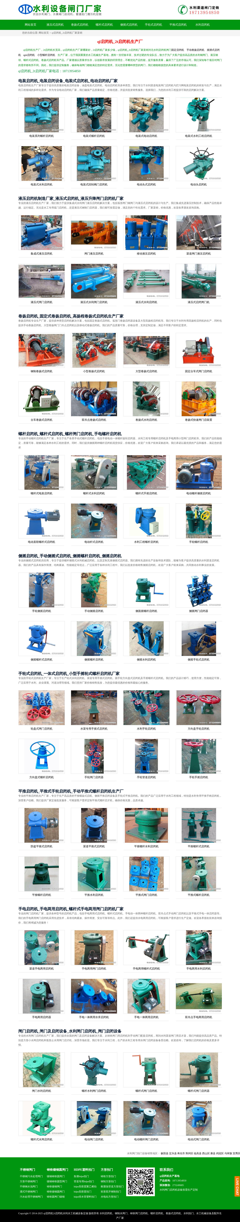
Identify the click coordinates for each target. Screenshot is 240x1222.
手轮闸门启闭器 (93, 777)
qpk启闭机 (29, 55)
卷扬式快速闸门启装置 (198, 419)
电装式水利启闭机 (41, 184)
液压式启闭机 (55, 24)
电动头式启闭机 (146, 184)
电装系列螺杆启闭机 (41, 135)
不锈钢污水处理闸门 (31, 1176)
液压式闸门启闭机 (41, 302)
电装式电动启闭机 (146, 135)
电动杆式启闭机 (93, 541)
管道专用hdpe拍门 (84, 1181)
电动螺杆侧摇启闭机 (198, 493)
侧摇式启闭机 (129, 24)
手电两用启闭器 (41, 1017)
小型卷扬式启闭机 (94, 371)
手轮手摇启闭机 (198, 777)
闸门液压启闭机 (93, 253)
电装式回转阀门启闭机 (94, 184)
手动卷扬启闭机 (195, 50)
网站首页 (30, 24)
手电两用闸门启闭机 (94, 968)
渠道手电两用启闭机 (41, 968)
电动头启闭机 (198, 184)
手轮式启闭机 (153, 24)
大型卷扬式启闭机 (146, 371)
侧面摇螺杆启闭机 (146, 611)
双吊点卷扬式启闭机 (94, 419)
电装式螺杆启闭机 (94, 135)
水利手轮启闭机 (146, 728)
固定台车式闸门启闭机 (198, 371)
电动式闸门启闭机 (198, 1139)
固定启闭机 (177, 50)
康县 (222, 1153)
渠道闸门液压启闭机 (198, 253)
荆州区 (198, 1153)
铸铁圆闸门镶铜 (56, 1196)
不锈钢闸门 (27, 1169)
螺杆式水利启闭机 (94, 493)
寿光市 (190, 1153)
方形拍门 (107, 1169)
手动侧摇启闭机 (93, 611)
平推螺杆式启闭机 (198, 846)
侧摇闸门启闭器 (198, 611)
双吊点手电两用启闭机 (198, 1017)
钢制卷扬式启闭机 (41, 371)
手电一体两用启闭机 (146, 1017)
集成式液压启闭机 (41, 253)
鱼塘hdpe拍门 (81, 1176)
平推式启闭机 (178, 24)
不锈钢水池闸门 (29, 1186)
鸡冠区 (229, 1153)
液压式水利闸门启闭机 (94, 302)
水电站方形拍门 (110, 1196)
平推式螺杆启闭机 (198, 894)
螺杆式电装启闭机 (41, 493)
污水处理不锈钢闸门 (31, 1196)
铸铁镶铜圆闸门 (57, 1169)
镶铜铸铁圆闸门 (56, 1176)
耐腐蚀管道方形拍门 (112, 1186)
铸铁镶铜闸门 (54, 1186)
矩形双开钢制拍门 (111, 1191)
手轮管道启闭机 (146, 777)
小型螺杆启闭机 (46, 55)
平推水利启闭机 (93, 894)
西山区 (215, 1153)
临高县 (207, 1153)
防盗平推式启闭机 (41, 846)
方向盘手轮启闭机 (198, 728)
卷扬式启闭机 (79, 24)
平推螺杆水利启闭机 (146, 846)
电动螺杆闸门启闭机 (146, 1139)
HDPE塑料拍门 (84, 1169)
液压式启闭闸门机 (198, 302)
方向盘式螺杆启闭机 (41, 777)
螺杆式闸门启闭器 (198, 1090)
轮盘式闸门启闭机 (41, 728)
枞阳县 (174, 1153)
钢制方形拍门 (108, 1181)
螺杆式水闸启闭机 (41, 1139)
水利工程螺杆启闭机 (146, 541)
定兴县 (182, 1153)
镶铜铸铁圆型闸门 (57, 1181)
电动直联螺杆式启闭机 (41, 541)
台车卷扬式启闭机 (41, 419)
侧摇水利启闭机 (146, 659)
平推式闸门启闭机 (146, 894)
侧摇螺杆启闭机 (93, 659)
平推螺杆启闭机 (41, 894)
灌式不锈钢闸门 (29, 1191)
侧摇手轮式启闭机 (198, 659)
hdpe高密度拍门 (82, 1191)
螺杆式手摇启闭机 (146, 493)
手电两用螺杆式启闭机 (146, 968)
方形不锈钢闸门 (29, 1181)
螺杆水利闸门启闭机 (94, 1090)
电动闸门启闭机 (93, 1139)
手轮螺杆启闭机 (198, 541)
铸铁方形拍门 (108, 1176)
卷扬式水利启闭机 (146, 419)
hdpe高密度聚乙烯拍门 (85, 1187)
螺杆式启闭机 (104, 24)
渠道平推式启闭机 (94, 846)
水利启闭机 (202, 24)
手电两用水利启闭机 (198, 968)
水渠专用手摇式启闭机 (94, 728)
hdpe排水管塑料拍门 (85, 1196)
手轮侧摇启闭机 (41, 611)
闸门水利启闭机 (41, 1090)
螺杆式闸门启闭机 (146, 1090)
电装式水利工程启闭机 (198, 135)
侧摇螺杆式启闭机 (41, 659)
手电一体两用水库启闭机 (94, 1017)
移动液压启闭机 (146, 253)
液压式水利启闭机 (146, 302)
